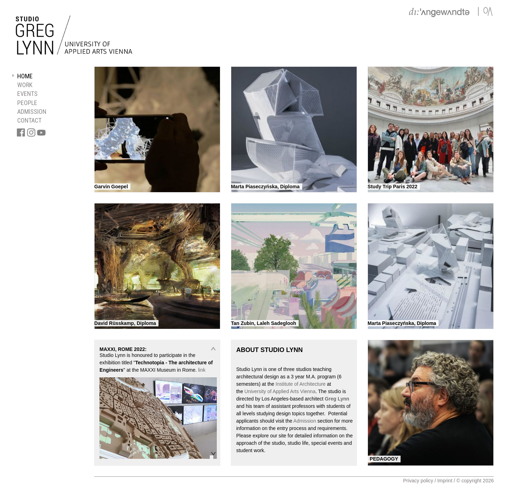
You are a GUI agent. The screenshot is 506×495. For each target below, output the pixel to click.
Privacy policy (418, 480)
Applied (281, 391)
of (269, 391)
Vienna (307, 391)
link (202, 370)
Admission (304, 421)
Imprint (444, 480)
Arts (294, 391)
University (255, 391)
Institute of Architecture (300, 384)
